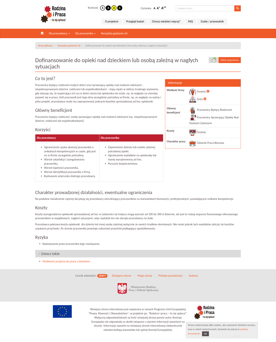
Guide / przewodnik (212, 21)
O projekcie (111, 21)
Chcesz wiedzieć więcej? (166, 21)
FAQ (190, 21)
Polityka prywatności (170, 275)
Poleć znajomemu (230, 60)
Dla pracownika (85, 33)
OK (205, 333)
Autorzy (193, 275)
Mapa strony (144, 275)
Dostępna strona (121, 275)
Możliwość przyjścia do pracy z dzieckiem (66, 261)
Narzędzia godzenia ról (114, 33)
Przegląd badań (135, 21)
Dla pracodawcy (59, 33)
